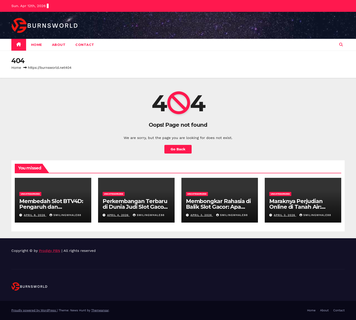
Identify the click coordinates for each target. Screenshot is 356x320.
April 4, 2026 (118, 215)
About (59, 45)
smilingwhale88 (65, 215)
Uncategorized (30, 194)
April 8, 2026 (35, 215)
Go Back (178, 149)
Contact (84, 45)
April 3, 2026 (201, 215)
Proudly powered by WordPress (34, 310)
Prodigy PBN (49, 250)
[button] (341, 44)
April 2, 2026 (285, 215)
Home (36, 45)
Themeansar (100, 310)
